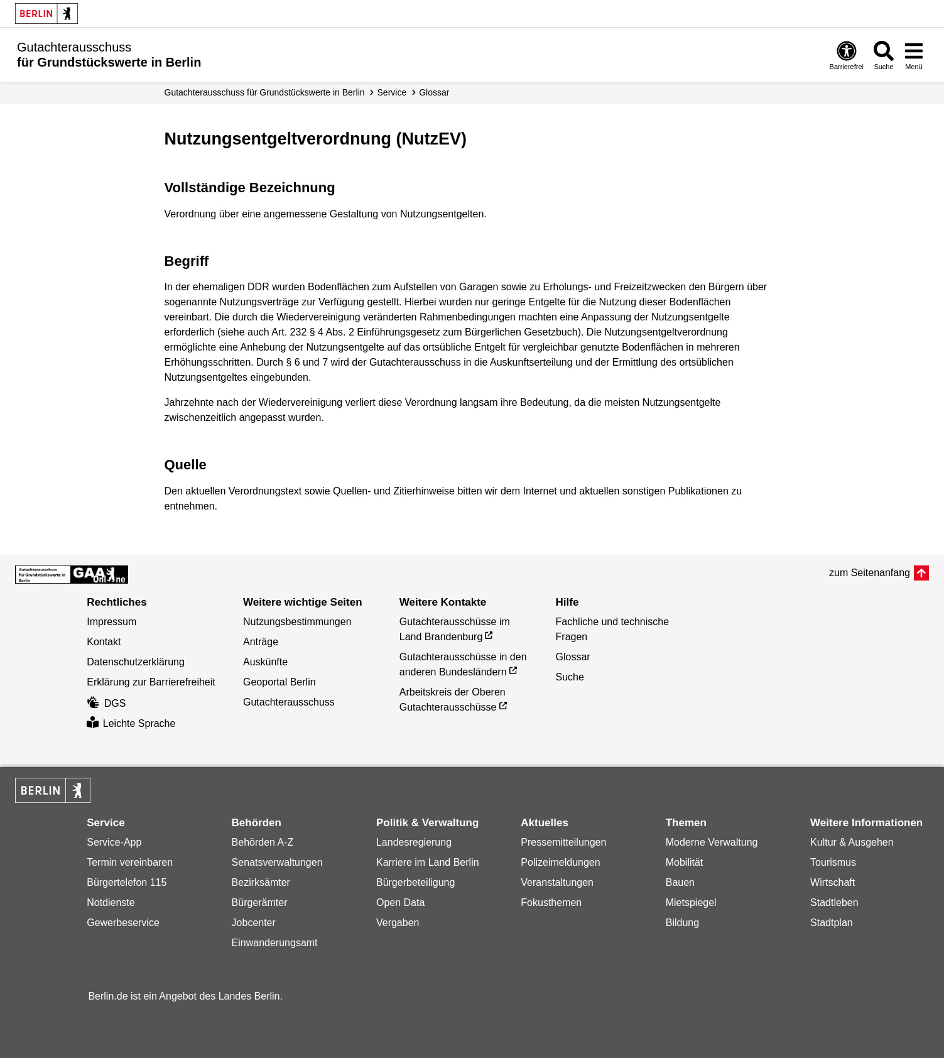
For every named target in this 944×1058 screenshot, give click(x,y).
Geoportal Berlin (279, 682)
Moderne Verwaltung (712, 842)
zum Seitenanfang (869, 572)
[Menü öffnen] (914, 55)
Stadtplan (831, 922)
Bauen (680, 882)
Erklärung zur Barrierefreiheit (151, 682)
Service (392, 92)
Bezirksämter (261, 882)
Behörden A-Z (263, 842)
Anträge (260, 641)
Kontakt (104, 641)
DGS (106, 703)
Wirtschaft (832, 882)
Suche (570, 677)
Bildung (682, 922)
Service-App (114, 842)
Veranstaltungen (557, 882)
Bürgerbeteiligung (415, 882)
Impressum (111, 621)
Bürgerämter (260, 902)
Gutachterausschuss (289, 702)
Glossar (434, 92)
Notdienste (111, 902)
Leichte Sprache (131, 723)
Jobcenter (254, 922)
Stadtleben (834, 902)
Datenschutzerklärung (136, 662)
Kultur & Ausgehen (852, 842)
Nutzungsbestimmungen (297, 621)
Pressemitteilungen (563, 842)
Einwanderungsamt (275, 942)
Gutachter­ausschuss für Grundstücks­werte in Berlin (265, 92)
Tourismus (833, 862)
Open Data (400, 902)
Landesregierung (414, 842)
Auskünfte (265, 662)
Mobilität (684, 862)
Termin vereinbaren (130, 862)
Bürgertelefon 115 (126, 882)
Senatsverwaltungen (277, 862)
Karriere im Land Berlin (427, 862)
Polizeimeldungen (560, 862)
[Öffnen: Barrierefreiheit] (847, 55)
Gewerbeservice (123, 922)
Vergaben (398, 922)
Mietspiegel (691, 902)
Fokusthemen (551, 902)
